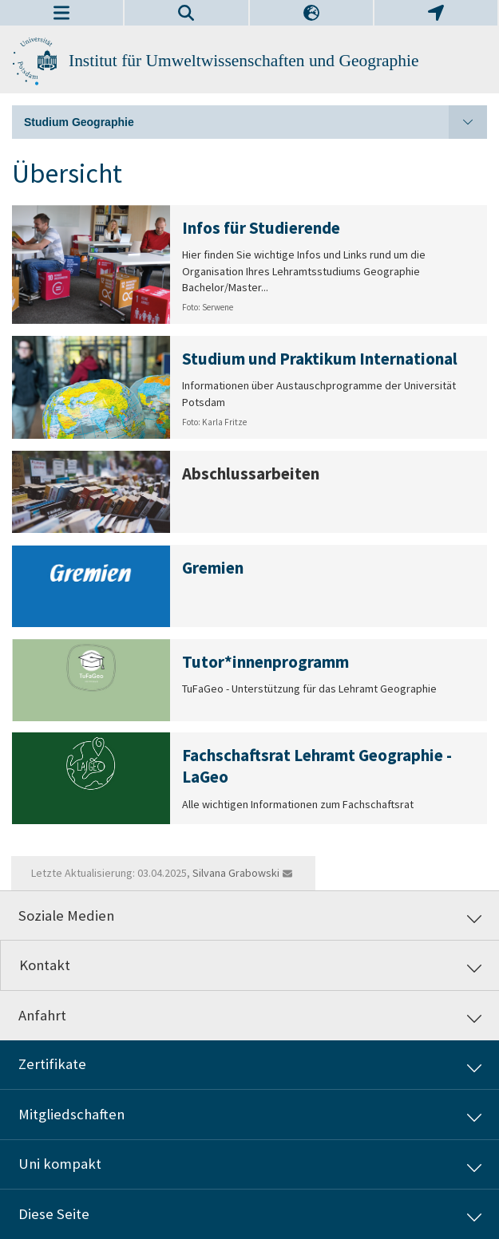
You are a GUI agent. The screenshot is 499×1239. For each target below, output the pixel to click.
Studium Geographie (255, 122)
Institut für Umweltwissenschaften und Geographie (244, 60)
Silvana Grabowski (235, 873)
